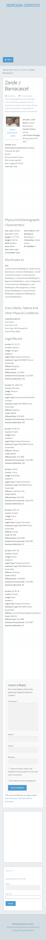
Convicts (23, 70)
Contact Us (33, 927)
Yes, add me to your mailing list (22, 780)
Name (11, 734)
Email (11, 746)
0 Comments (27, 96)
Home (16, 70)
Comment (13, 701)
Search (25, 927)
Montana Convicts (23, 5)
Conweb (27, 105)
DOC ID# (8, 894)
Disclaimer (17, 108)
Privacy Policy (18, 930)
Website (11, 757)
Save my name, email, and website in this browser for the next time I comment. (23, 771)
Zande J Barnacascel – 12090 (12, 132)
